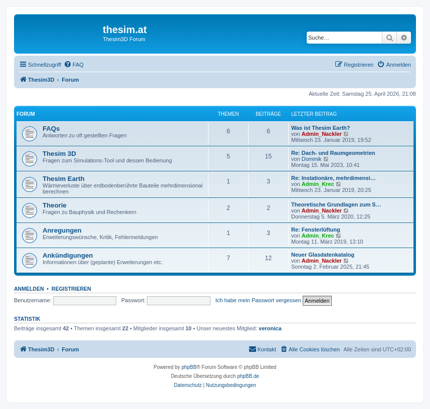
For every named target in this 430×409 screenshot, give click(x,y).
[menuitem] (74, 65)
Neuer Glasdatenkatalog (322, 255)
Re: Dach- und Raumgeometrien (333, 153)
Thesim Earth (64, 178)
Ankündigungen (68, 255)
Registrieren (71, 289)
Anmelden (29, 289)
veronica (270, 328)
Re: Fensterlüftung (315, 230)
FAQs (51, 128)
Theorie (55, 205)
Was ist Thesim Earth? (320, 128)
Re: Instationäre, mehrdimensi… (333, 178)
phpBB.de (248, 376)
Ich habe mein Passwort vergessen (258, 300)
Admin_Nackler (322, 134)
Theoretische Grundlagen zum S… (336, 204)
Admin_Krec (318, 184)
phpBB (188, 367)
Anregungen (62, 230)
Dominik (312, 159)
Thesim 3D (59, 153)
